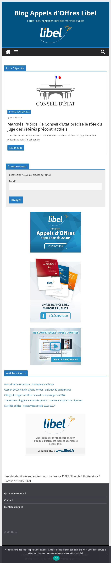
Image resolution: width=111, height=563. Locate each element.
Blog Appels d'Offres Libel (55, 12)
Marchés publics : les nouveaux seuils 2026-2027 (29, 405)
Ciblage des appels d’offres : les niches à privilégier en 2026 (35, 395)
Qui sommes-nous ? (15, 493)
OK (56, 558)
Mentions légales (13, 506)
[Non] (107, 554)
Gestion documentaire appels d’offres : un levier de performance (37, 389)
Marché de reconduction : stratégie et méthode (29, 384)
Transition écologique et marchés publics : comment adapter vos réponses (43, 400)
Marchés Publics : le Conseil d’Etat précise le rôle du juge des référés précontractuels (54, 126)
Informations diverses (19, 112)
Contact (8, 500)
